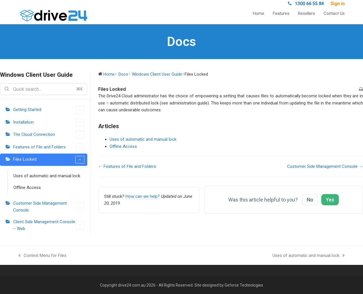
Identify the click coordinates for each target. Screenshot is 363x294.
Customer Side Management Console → (325, 166)
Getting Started (48, 110)
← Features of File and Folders (127, 166)
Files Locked (48, 160)
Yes (330, 200)
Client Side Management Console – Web (48, 225)
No (310, 200)
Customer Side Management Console (48, 207)
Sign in (337, 3)
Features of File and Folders (48, 147)
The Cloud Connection (48, 135)
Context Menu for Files (42, 256)
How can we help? (143, 196)
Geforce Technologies (244, 285)
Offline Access (27, 187)
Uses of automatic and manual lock (46, 175)
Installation (48, 122)
